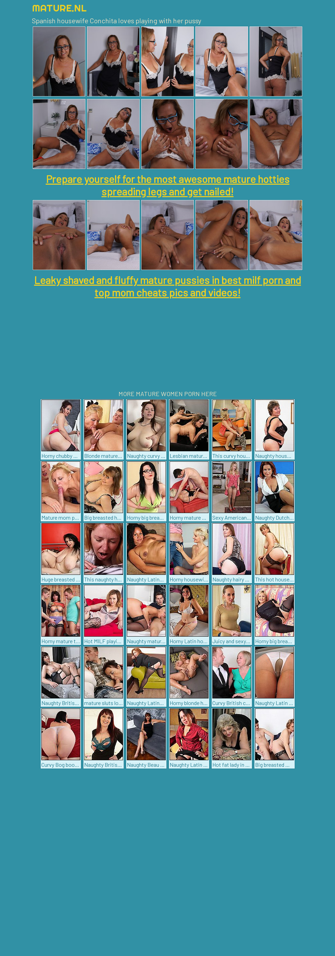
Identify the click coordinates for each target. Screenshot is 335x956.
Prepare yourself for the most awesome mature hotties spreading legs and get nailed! (167, 185)
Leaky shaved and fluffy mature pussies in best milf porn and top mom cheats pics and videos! (167, 286)
